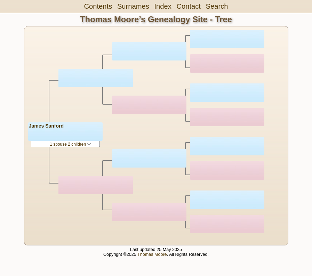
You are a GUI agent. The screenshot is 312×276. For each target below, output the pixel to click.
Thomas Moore (152, 254)
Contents (98, 6)
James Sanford (46, 126)
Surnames (133, 6)
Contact (188, 6)
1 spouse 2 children (70, 144)
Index (162, 6)
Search (217, 6)
